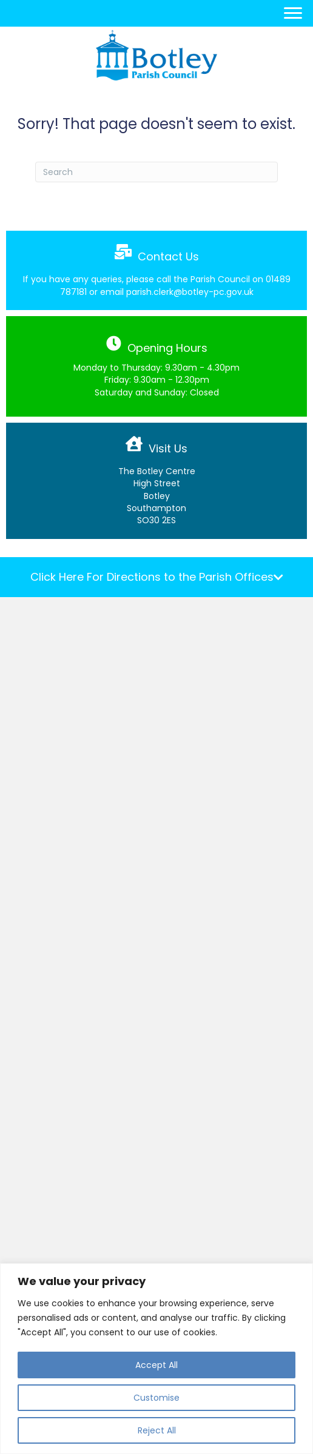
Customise (156, 1398)
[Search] (156, 172)
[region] (156, 1358)
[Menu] (293, 13)
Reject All (157, 1430)
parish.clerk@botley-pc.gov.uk (190, 292)
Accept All (156, 1365)
